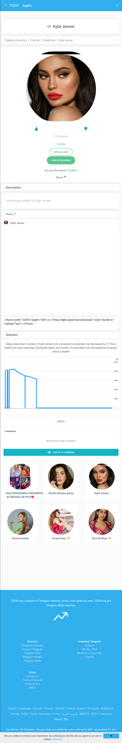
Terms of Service (32, 680)
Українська (24, 708)
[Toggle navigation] (117, 6)
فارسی (74, 713)
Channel (35, 40)
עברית (56, 713)
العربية (65, 713)
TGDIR (14, 5)
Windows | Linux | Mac (89, 653)
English (12, 708)
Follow (61, 144)
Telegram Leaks (32, 660)
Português (93, 708)
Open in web (61, 152)
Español (81, 708)
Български (45, 713)
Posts (10, 214)
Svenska (15, 713)
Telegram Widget (32, 656)
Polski (24, 713)
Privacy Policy (32, 683)
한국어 (95, 713)
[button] (116, 359)
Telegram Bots (32, 653)
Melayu (58, 719)
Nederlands (107, 708)
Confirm (72, 170)
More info (57, 739)
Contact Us (32, 676)
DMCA (32, 687)
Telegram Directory (16, 40)
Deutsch (60, 708)
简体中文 (84, 713)
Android (89, 645)
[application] (61, 385)
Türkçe (33, 713)
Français (49, 708)
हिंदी (66, 719)
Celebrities (49, 40)
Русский (37, 708)
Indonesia (106, 713)
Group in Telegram (32, 649)
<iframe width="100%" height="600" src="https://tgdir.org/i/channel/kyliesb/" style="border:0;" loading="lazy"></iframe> (61, 323)
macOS (89, 656)
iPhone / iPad (89, 649)
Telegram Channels (32, 645)
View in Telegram (61, 160)
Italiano (70, 708)
